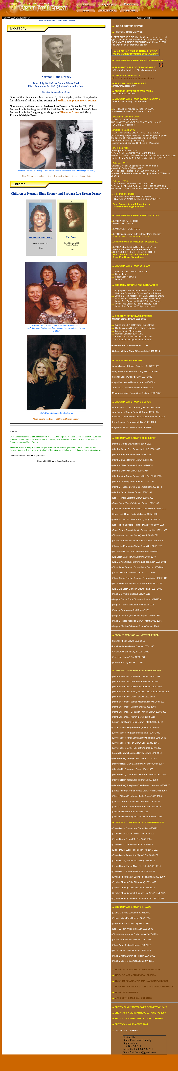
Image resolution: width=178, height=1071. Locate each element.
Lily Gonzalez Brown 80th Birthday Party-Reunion (137, 234)
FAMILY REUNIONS (123, 223)
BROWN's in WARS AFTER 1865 (131, 1024)
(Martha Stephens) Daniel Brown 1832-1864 (133, 696)
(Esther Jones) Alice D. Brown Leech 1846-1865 (135, 743)
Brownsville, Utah (143, 336)
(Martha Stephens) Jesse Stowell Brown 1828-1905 (137, 686)
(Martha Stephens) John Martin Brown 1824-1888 (136, 676)
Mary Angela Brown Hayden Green (138, 615)
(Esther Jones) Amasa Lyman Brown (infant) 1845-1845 (139, 738)
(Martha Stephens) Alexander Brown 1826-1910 (135, 681)
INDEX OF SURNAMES (126, 992)
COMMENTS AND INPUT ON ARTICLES (131, 111)
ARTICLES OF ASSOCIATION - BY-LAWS (133, 109)
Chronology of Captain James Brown (133, 339)
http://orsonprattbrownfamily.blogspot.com (133, 78)
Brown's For (121, 336)
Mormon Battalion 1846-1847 (129, 333)
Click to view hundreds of (125, 70)
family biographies (147, 70)
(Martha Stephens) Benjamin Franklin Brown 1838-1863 (139, 712)
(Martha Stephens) (121, 691)
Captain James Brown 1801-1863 (129, 319)
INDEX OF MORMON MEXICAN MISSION (135, 975)
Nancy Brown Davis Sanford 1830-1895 (149, 691)
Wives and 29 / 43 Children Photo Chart (134, 325)
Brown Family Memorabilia (128, 331)
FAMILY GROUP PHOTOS (126, 221)
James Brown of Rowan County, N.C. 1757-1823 (135, 366)
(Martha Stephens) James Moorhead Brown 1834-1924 (139, 701)
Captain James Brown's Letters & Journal (135, 328)
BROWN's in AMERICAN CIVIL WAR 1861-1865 (139, 1018)
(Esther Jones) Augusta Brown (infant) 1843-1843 (136, 732)
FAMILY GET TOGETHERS (126, 228)
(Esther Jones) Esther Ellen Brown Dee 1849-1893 (136, 748)
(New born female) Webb (135, 535)
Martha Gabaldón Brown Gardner (137, 626)
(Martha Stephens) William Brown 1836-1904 (134, 707)
